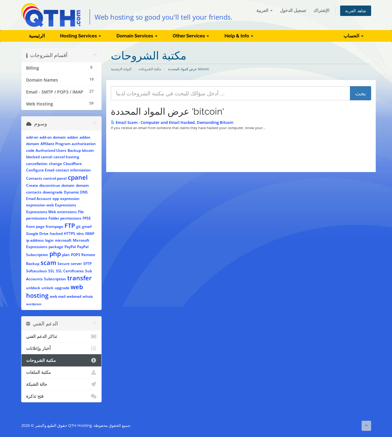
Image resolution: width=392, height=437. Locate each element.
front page (35, 226)
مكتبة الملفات (61, 372)
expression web (40, 205)
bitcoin (88, 150)
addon (72, 137)
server (76, 263)
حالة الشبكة (61, 384)
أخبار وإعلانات (61, 348)
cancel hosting (66, 156)
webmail (74, 296)
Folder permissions (65, 218)
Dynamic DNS (76, 192)
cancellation (37, 163)
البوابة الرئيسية (121, 69)
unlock (47, 287)
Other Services (191, 36)
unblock (33, 287)
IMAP (89, 233)
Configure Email (40, 170)
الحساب (353, 36)
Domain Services (136, 36)
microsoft (63, 240)
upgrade (62, 287)
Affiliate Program (55, 143)
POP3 (75, 254)
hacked (56, 233)
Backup (74, 150)
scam (48, 263)
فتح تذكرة (61, 396)
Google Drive (37, 233)
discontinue (49, 185)
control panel (55, 178)
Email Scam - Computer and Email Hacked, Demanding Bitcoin (172, 122)
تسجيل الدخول (293, 10)
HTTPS (69, 233)
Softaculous (36, 271)
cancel (46, 156)
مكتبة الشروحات (149, 69)
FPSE (87, 218)
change (55, 163)
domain (68, 185)
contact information (73, 170)
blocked (33, 156)
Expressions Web (41, 211)
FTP (69, 225)
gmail (86, 226)
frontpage (54, 226)
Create (32, 185)
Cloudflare (72, 163)
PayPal (70, 246)
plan (66, 254)
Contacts (34, 178)
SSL (51, 271)
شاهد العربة (355, 10)
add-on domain (53, 137)
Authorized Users (51, 150)
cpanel (78, 177)
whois (88, 296)
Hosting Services (80, 36)
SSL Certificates (70, 271)
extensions (67, 211)
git (78, 226)
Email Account (38, 198)
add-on (32, 137)
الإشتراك (321, 10)
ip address (35, 240)
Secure (63, 263)
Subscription (55, 279)
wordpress (33, 304)
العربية (264, 10)
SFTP (87, 263)
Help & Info (238, 36)
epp (55, 198)
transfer (79, 278)
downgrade (53, 192)
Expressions (65, 205)
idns (80, 233)
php (55, 254)
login (49, 240)
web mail (57, 296)
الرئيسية (37, 36)
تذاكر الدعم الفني (61, 336)
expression (70, 198)
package (56, 246)
